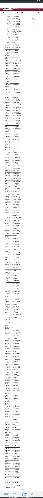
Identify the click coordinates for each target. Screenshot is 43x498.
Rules (18, 9)
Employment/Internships (6, 493)
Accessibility (5, 495)
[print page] (39, 9)
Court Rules (20, 9)
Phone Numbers (23, 494)
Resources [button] (33, 15)
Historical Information (6, 492)
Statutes (14, 9)
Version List (33, 26)
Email (26, 493)
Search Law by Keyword (31, 9)
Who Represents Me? (15, 492)
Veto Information (34, 22)
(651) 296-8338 (23, 493)
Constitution (23, 9)
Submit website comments (24, 495)
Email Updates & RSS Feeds (34, 495)
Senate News (32, 493)
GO (12, 9)
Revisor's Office (26, 9)
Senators (14, 494)
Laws (16, 9)
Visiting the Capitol (6, 494)
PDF (39, 12)
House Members (14, 493)
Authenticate (37, 12)
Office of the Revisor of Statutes (10, 8)
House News (32, 492)
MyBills (32, 494)
